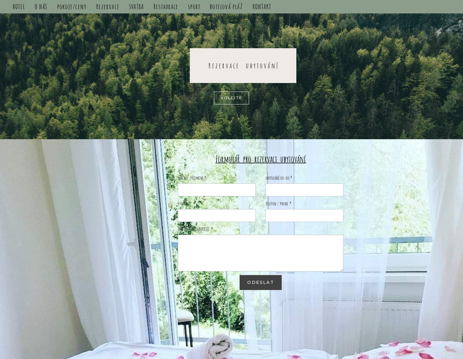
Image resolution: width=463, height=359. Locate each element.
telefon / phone (278, 204)
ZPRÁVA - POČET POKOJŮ (195, 229)
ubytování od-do (279, 178)
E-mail (184, 204)
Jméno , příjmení (192, 178)
